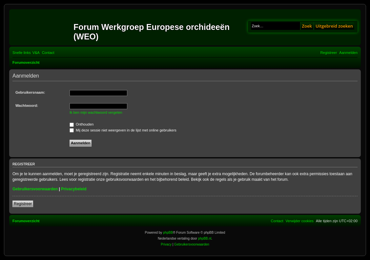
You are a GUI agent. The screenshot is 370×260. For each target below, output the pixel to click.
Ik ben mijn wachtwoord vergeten (96, 112)
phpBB (168, 232)
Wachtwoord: (26, 105)
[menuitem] (36, 53)
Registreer (23, 203)
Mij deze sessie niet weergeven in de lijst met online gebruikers (123, 130)
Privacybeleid (73, 189)
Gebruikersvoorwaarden (35, 189)
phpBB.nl (205, 238)
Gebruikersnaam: (30, 92)
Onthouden (82, 124)
